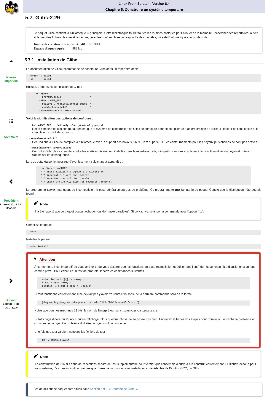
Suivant (11, 300)
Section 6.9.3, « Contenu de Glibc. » (114, 387)
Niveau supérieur (11, 79)
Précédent (11, 200)
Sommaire (11, 137)
